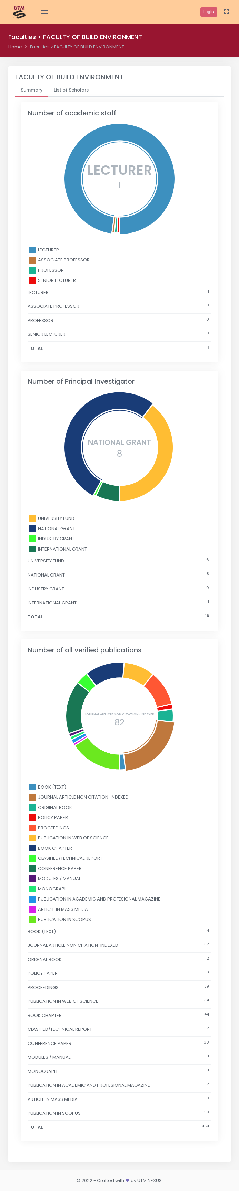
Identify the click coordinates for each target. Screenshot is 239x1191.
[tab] (31, 90)
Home (15, 47)
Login (208, 12)
